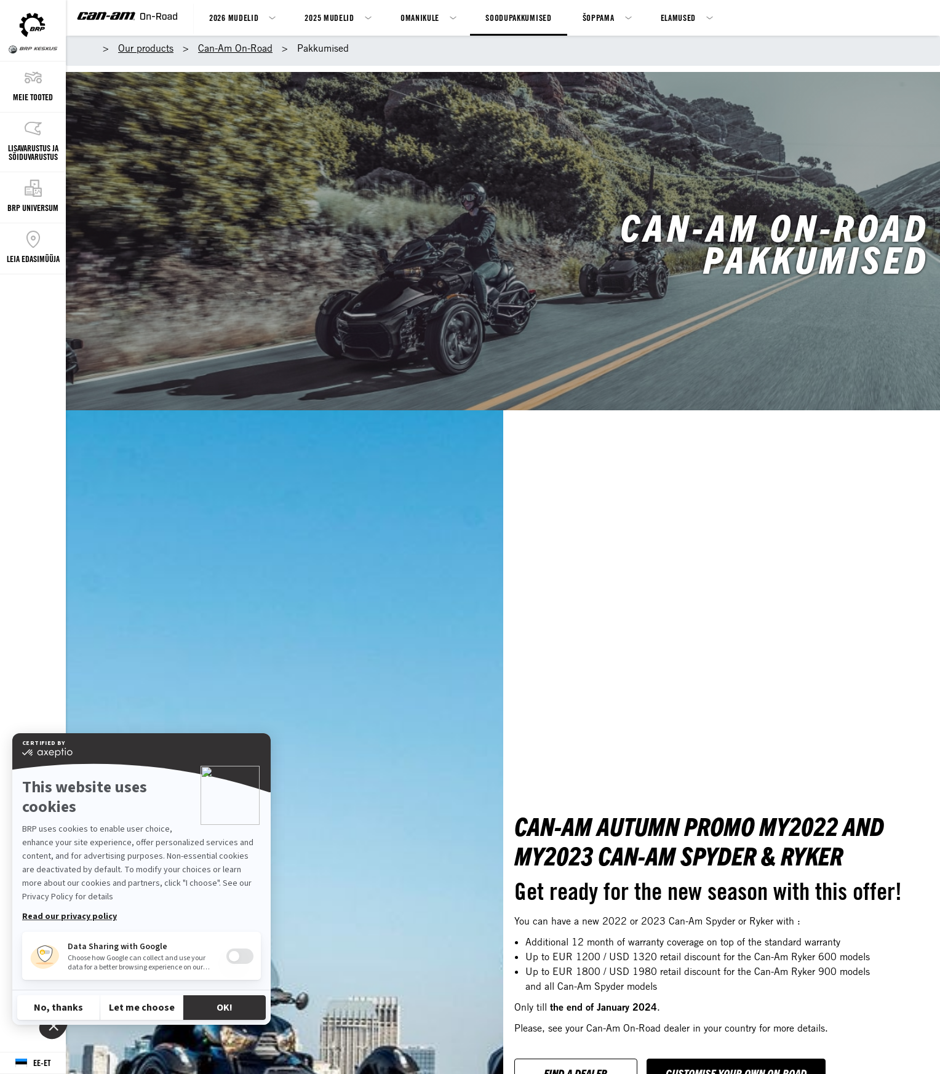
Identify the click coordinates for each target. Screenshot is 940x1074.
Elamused (678, 17)
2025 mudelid (329, 17)
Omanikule (419, 17)
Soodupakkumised (518, 17)
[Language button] (33, 1063)
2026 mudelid (233, 17)
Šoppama (599, 17)
